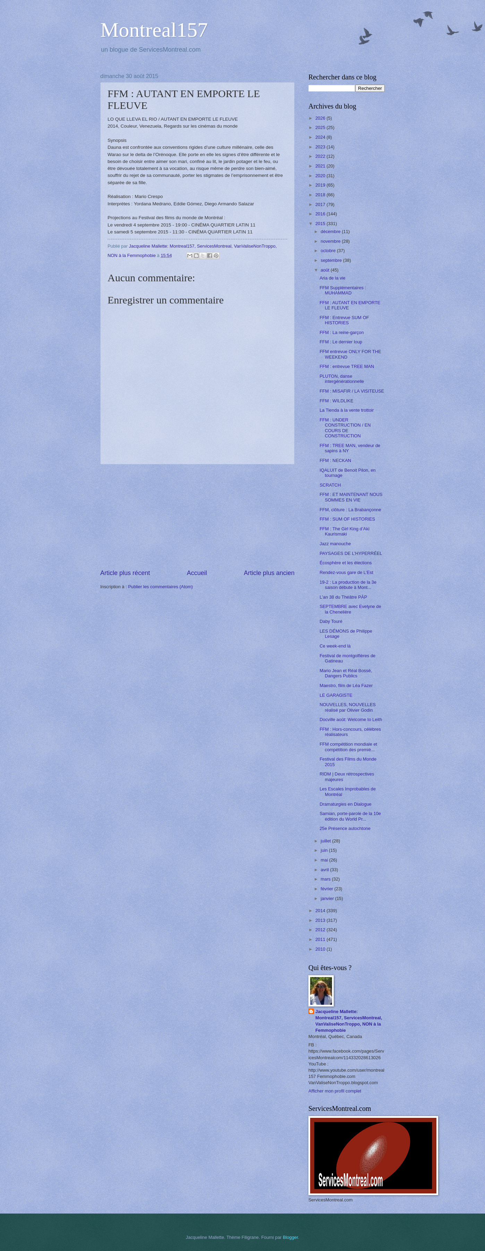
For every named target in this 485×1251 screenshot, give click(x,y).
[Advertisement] (197, 516)
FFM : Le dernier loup (341, 341)
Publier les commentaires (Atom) (160, 586)
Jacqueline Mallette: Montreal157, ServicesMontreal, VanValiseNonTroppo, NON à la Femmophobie (348, 1021)
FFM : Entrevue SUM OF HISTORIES (344, 320)
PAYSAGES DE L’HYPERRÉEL (351, 553)
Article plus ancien (269, 572)
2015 (320, 223)
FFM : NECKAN (335, 460)
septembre (332, 260)
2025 (320, 127)
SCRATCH (330, 485)
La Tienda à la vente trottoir (347, 410)
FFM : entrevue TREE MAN (347, 366)
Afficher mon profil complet (334, 1091)
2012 (320, 929)
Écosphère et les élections (346, 562)
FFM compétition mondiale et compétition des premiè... (348, 747)
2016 (320, 213)
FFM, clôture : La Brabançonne (350, 509)
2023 (320, 146)
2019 (320, 185)
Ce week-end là (335, 646)
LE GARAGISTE (336, 695)
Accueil (197, 572)
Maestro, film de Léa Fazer (346, 685)
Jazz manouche (335, 543)
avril (325, 869)
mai (325, 860)
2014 (320, 910)
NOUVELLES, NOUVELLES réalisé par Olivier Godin (348, 707)
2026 (320, 118)
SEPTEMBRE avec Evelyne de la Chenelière (350, 609)
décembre (331, 231)
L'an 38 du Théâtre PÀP (343, 597)
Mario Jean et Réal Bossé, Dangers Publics (346, 673)
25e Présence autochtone (345, 828)
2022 (320, 156)
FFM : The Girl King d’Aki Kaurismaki (344, 531)
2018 (320, 194)
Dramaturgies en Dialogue (346, 804)
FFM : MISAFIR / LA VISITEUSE (352, 391)
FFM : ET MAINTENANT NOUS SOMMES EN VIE (351, 497)
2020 (320, 175)
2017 (320, 204)
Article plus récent (125, 572)
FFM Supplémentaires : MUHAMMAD (343, 290)
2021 (320, 166)
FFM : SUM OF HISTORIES (347, 519)
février (327, 888)
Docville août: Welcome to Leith (351, 719)
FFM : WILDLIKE (336, 400)
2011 (320, 939)
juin (325, 850)
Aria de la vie (332, 278)
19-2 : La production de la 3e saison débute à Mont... (348, 585)
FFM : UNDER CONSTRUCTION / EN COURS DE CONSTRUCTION (345, 427)
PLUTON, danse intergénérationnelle (342, 379)
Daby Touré (331, 621)
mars (326, 879)
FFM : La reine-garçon (342, 332)
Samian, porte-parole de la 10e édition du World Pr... (350, 816)
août (326, 270)
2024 (320, 137)
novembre (331, 241)
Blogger (290, 1237)
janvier (328, 898)
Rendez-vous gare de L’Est (346, 572)
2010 (320, 949)
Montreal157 (154, 29)
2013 (320, 920)
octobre (329, 250)
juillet (326, 840)
